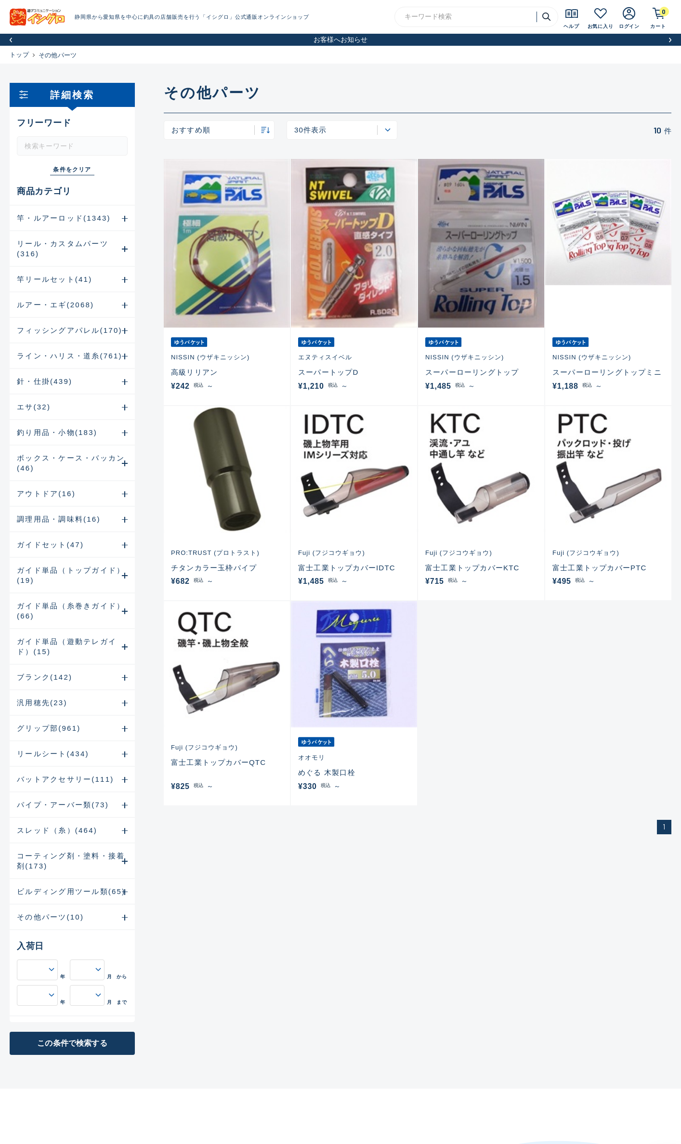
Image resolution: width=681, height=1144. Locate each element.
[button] (11, 40)
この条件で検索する (72, 1043)
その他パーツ (58, 55)
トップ (19, 54)
